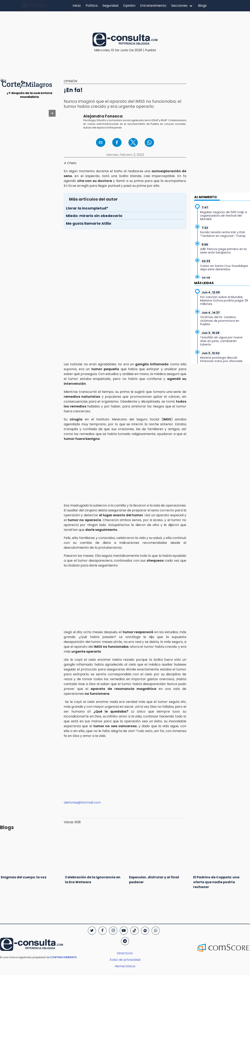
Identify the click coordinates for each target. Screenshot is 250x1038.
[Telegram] (125, 941)
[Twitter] (92, 931)
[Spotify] (145, 931)
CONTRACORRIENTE (63, 957)
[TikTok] (134, 931)
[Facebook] (102, 931)
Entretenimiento (153, 5)
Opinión (129, 5)
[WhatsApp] (156, 931)
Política (92, 5)
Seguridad (110, 5)
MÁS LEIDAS (204, 283)
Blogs (202, 5)
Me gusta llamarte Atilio (88, 223)
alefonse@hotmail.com (82, 802)
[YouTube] (124, 931)
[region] (125, 19)
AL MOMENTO (205, 197)
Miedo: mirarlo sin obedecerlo (94, 215)
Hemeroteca (125, 966)
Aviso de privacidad (125, 959)
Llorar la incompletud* (87, 208)
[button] (52, 113)
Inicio (77, 5)
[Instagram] (113, 931)
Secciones (179, 5)
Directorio (125, 953)
